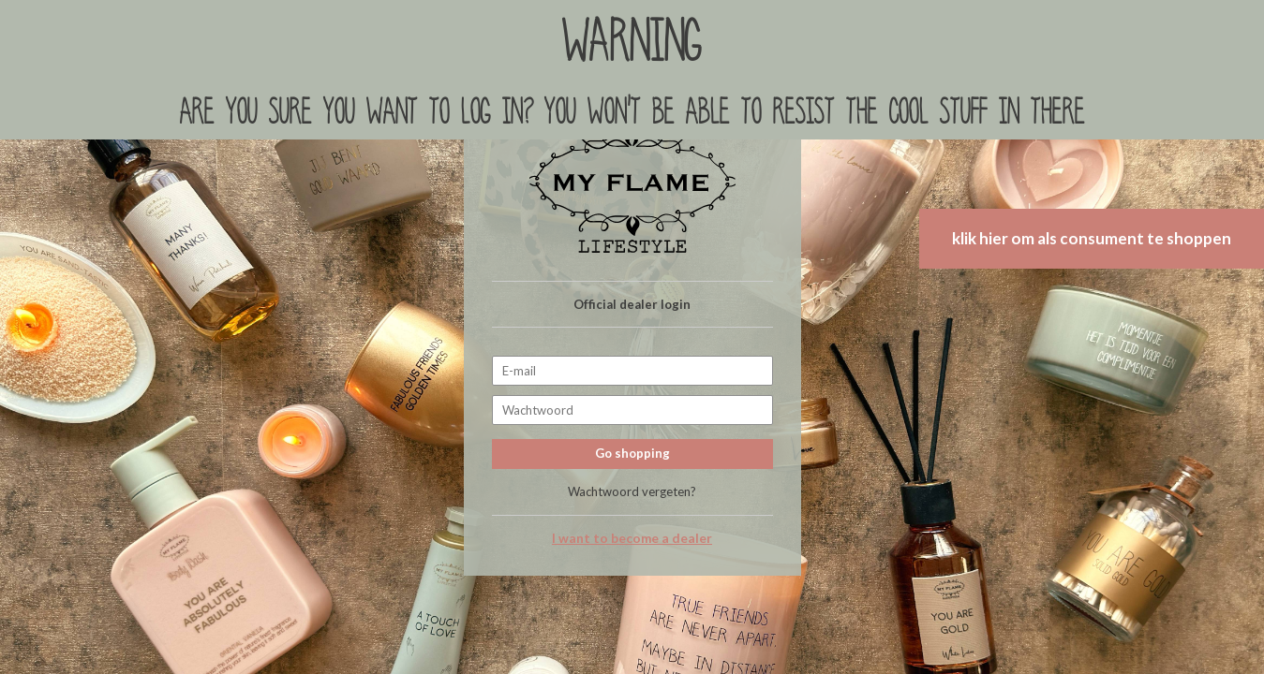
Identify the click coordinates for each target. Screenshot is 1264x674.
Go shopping (632, 453)
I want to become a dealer (632, 538)
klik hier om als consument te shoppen (1091, 238)
